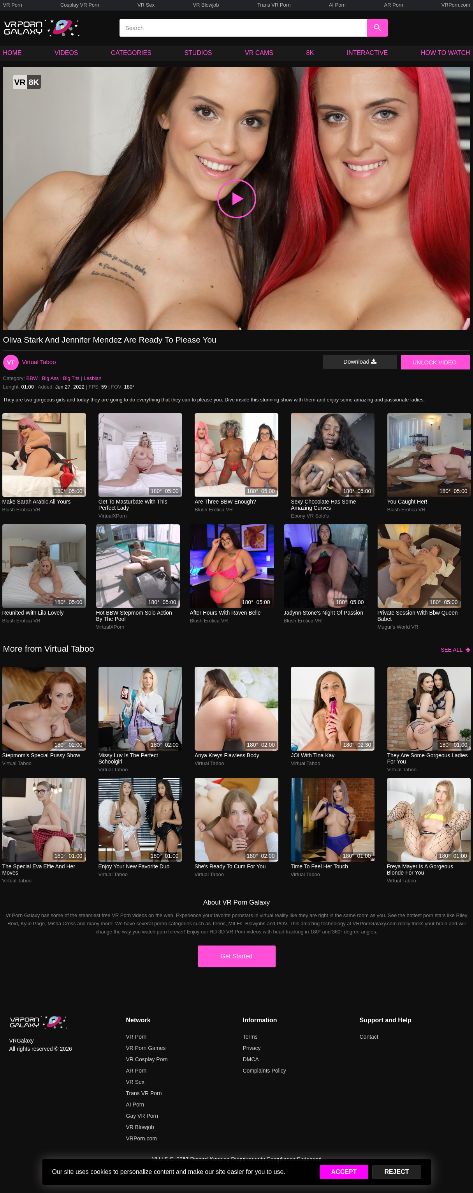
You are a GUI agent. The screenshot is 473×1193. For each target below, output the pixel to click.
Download (359, 361)
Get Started (237, 956)
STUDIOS (198, 52)
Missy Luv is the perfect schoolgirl (128, 758)
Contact (369, 1037)
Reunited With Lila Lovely (33, 613)
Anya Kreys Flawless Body (227, 755)
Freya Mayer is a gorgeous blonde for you (420, 869)
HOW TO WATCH (445, 52)
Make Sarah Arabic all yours (36, 501)
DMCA (251, 1059)
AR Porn (393, 5)
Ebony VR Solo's (310, 516)
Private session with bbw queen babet (418, 616)
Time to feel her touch (319, 866)
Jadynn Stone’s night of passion (323, 613)
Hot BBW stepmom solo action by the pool (134, 616)
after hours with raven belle (225, 613)
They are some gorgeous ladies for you (427, 758)
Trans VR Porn (274, 5)
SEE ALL (455, 650)
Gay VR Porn (142, 1116)
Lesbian (93, 378)
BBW (32, 378)
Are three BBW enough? (225, 501)
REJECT (396, 1171)
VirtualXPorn (112, 516)
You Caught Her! (407, 501)
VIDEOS (66, 52)
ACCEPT (344, 1171)
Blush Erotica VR (21, 510)
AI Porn (337, 5)
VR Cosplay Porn (147, 1059)
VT (10, 362)
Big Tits (71, 378)
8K (310, 52)
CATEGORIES (131, 52)
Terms (250, 1037)
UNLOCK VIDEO (435, 362)
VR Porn (12, 5)
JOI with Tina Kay (312, 755)
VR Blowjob (206, 5)
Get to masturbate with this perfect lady (132, 504)
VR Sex (146, 5)
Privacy (252, 1048)
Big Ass (50, 378)
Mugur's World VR (398, 627)
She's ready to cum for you (230, 866)
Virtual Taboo (39, 362)
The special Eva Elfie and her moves (39, 869)
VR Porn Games (146, 1048)
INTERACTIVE (367, 52)
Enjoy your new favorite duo (134, 866)
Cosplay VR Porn (79, 5)
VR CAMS (259, 52)
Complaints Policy (264, 1071)
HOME (12, 52)
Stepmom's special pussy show (41, 755)
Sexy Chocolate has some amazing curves (323, 504)
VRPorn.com (455, 5)
